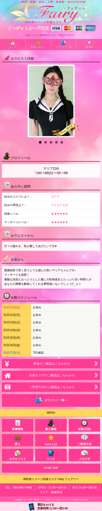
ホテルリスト (17, 454)
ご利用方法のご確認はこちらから (51, 387)
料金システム (38, 44)
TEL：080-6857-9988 (18, 487)
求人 (18, 440)
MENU (89, 44)
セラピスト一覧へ (51, 400)
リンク (51, 454)
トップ (12, 44)
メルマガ (84, 454)
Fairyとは (51, 440)
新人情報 (51, 425)
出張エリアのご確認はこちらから (51, 375)
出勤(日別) (84, 425)
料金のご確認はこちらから (51, 363)
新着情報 (17, 425)
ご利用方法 (84, 440)
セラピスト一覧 (63, 44)
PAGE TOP (51, 468)
